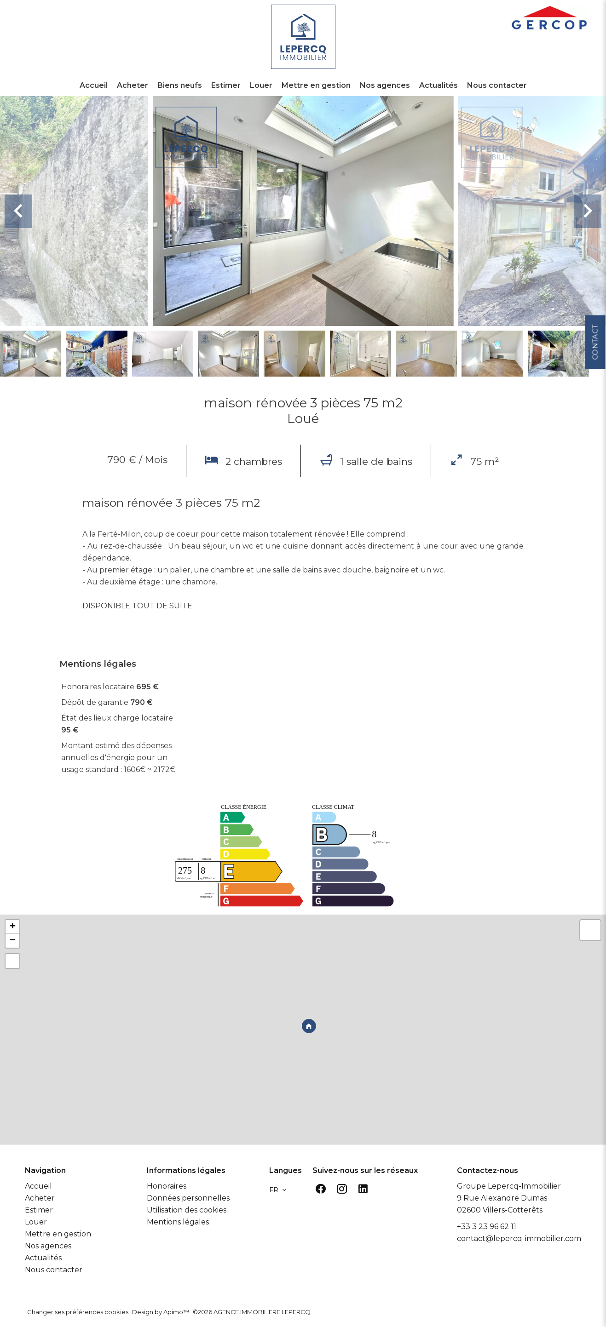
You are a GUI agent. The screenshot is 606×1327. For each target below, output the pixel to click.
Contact (594, 337)
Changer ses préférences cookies (77, 1312)
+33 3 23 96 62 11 (486, 1226)
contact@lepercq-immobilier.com (519, 1238)
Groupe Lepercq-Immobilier (509, 1186)
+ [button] (13, 927)
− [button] (13, 941)
